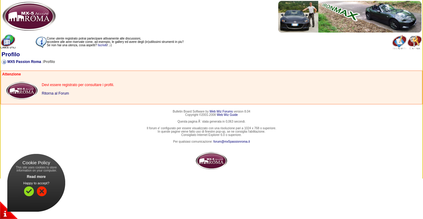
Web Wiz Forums (221, 111)
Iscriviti (102, 45)
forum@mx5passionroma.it (231, 141)
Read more (36, 177)
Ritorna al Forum (55, 93)
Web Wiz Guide (227, 114)
